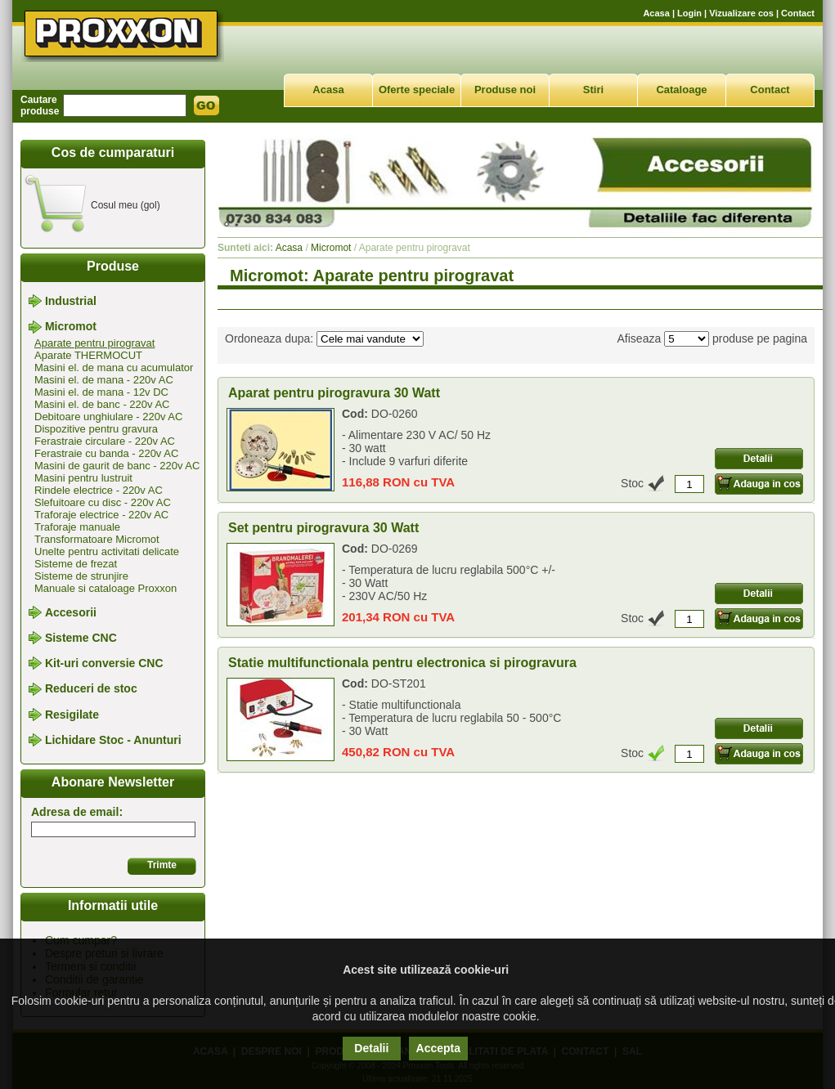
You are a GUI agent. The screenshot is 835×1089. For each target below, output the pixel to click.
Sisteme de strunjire (81, 576)
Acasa (656, 13)
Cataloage (681, 89)
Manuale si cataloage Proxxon (105, 588)
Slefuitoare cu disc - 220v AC (102, 502)
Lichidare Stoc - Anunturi (113, 739)
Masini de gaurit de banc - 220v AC (117, 465)
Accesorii (71, 612)
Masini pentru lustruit (83, 478)
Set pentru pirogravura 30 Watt (323, 528)
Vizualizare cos (741, 13)
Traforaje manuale (77, 527)
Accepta (438, 1048)
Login (689, 13)
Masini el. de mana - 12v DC (101, 392)
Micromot (71, 327)
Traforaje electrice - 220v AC (101, 515)
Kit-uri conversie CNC (104, 663)
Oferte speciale (417, 89)
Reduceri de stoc (91, 689)
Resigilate (72, 714)
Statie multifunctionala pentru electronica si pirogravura (402, 663)
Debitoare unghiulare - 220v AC (108, 416)
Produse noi (505, 89)
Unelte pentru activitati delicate (106, 551)
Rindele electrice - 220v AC (98, 490)
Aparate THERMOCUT (88, 355)
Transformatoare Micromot (96, 539)
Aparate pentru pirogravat (94, 343)
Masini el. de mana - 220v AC (103, 380)
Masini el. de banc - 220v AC (101, 404)
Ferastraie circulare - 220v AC (104, 441)
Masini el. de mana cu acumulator (113, 367)
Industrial (71, 300)
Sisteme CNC (81, 637)
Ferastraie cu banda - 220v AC (106, 453)
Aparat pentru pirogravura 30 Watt (334, 393)
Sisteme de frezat (75, 564)
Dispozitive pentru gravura (96, 429)
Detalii (371, 1048)
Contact (798, 13)
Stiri (593, 89)
